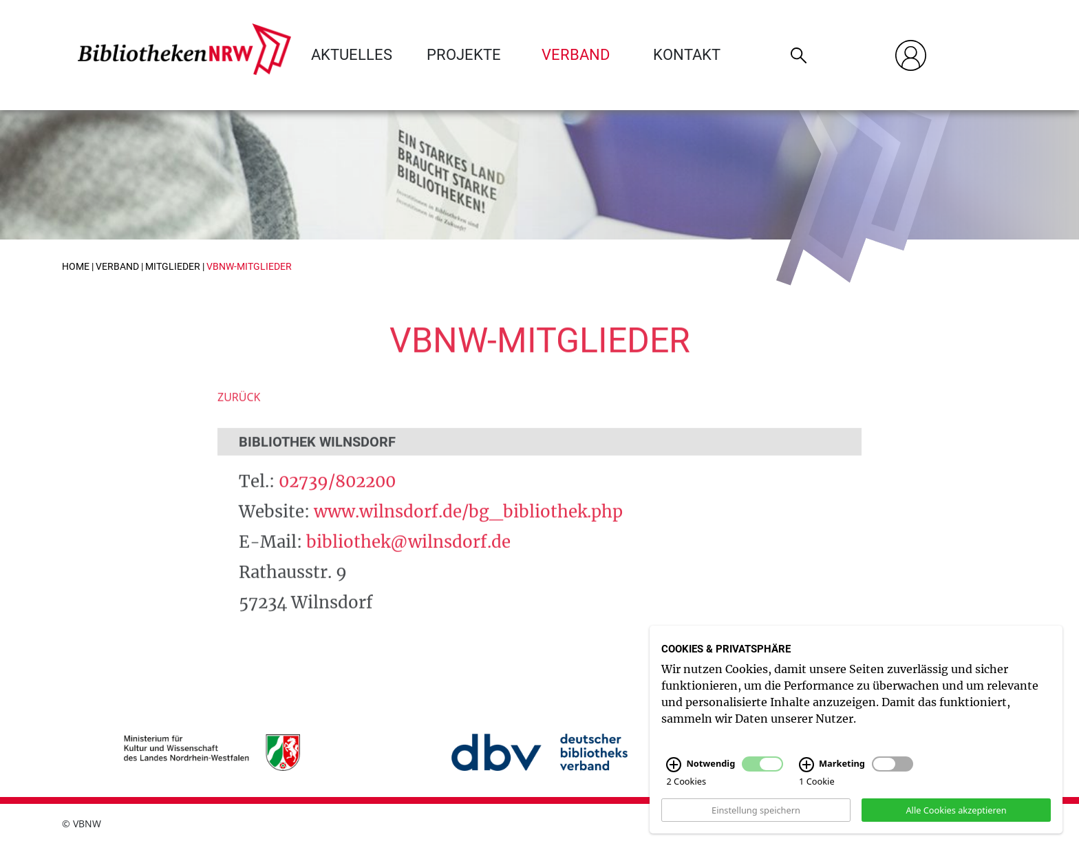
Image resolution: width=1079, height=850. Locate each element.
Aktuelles (351, 54)
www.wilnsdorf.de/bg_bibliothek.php (468, 529)
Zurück (239, 415)
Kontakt (686, 54)
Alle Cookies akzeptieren (956, 824)
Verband (576, 54)
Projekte (464, 54)
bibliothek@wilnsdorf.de (408, 560)
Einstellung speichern (756, 824)
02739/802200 (337, 499)
